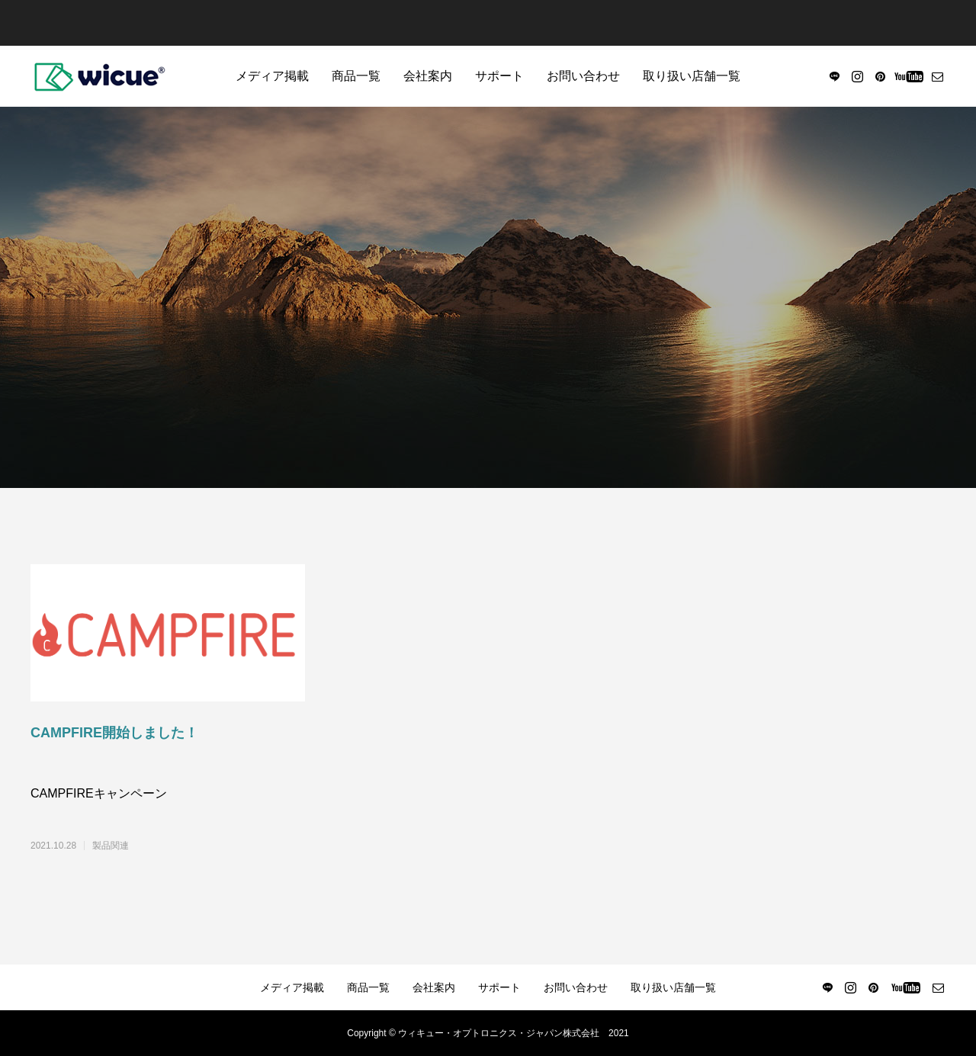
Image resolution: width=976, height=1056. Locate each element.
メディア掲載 (272, 75)
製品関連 (110, 845)
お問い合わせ (583, 75)
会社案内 (427, 75)
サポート (499, 75)
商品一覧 (356, 75)
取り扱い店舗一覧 (691, 75)
